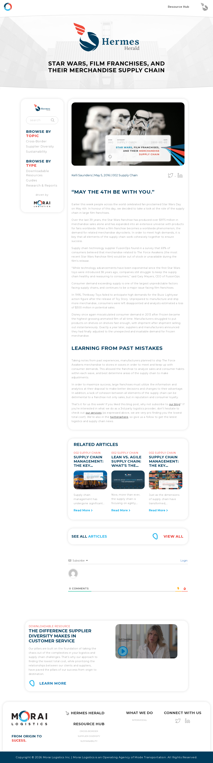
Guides (31, 180)
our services (94, 412)
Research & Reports (41, 185)
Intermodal (139, 720)
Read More (83, 510)
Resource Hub (178, 6)
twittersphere (119, 417)
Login (184, 560)
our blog (174, 404)
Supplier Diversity (40, 146)
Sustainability (36, 151)
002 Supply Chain (125, 175)
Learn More (53, 683)
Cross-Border (36, 141)
